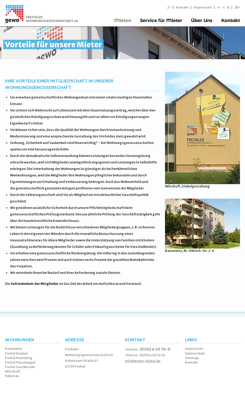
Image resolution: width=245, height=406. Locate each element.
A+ (237, 7)
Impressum (203, 7)
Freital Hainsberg (18, 358)
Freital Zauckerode (20, 367)
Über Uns (201, 20)
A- (219, 7)
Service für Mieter (161, 20)
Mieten (122, 20)
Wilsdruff (12, 371)
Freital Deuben (16, 353)
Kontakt (182, 7)
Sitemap (191, 358)
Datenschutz (195, 353)
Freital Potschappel (20, 362)
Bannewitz (13, 349)
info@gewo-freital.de (142, 361)
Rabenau (12, 376)
